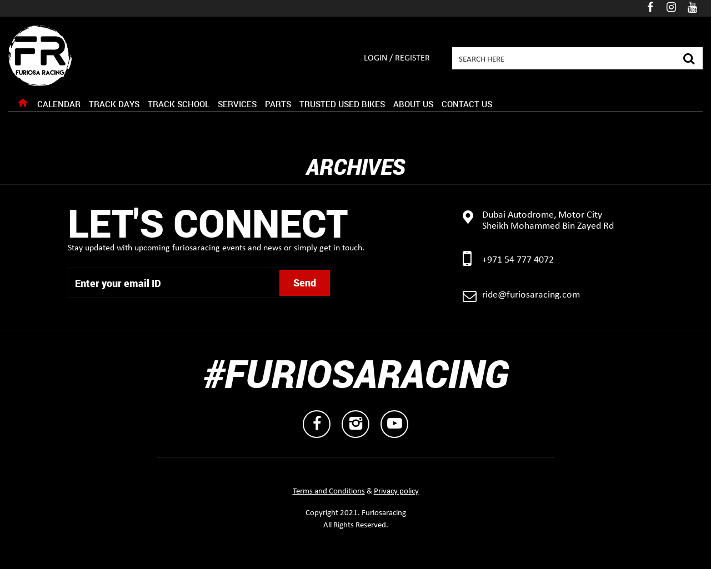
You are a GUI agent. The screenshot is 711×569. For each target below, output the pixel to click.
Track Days (114, 103)
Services (237, 103)
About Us (413, 103)
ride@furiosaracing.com (531, 295)
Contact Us (467, 103)
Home (23, 105)
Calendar (59, 103)
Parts (278, 103)
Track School (178, 103)
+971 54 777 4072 (518, 260)
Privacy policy (396, 491)
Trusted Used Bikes (342, 103)
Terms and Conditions (329, 491)
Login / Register (397, 58)
